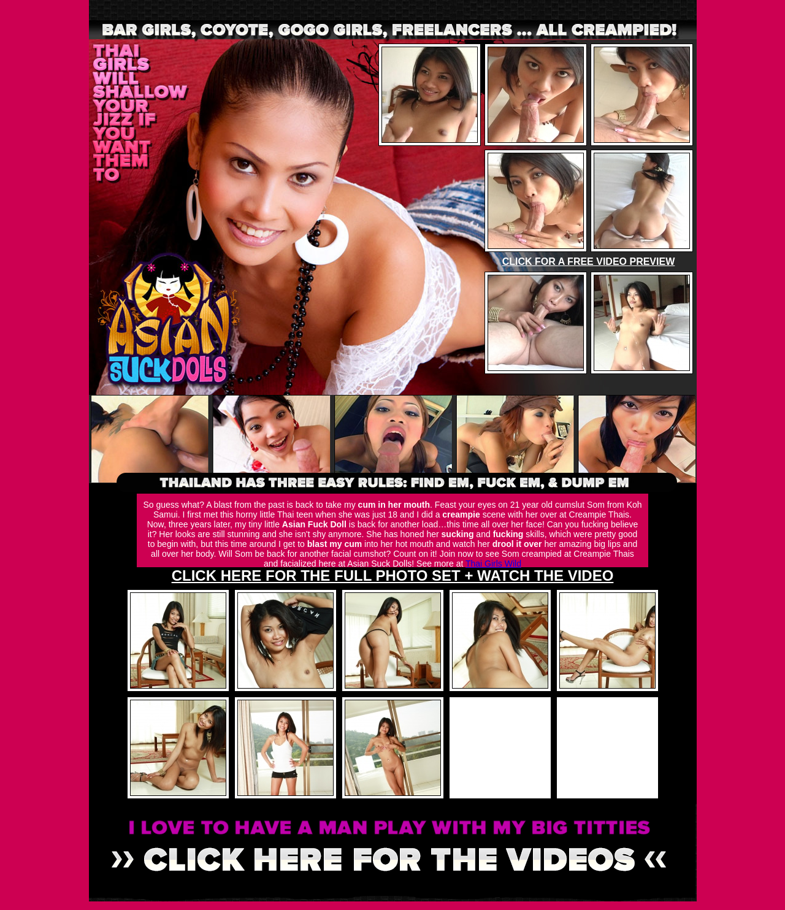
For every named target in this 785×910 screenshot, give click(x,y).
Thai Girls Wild (493, 563)
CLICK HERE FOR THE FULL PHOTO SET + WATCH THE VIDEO (393, 575)
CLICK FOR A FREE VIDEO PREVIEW (588, 261)
